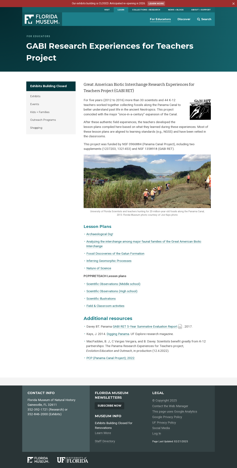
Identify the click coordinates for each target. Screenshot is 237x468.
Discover (184, 19)
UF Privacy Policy (164, 422)
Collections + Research (146, 10)
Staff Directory (105, 441)
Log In (156, 433)
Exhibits (35, 96)
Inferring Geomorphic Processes (109, 261)
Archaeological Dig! (99, 234)
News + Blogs (176, 10)
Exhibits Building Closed (48, 86)
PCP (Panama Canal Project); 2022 (110, 358)
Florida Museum (42, 19)
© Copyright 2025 (164, 400)
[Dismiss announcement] (233, 4)
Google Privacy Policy (167, 417)
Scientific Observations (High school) (111, 291)
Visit (107, 10)
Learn (121, 10)
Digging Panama (118, 334)
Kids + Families (40, 112)
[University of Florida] (76, 460)
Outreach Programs (43, 119)
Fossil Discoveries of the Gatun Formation (115, 253)
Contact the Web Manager (170, 406)
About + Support (201, 10)
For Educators (160, 19)
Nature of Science (98, 268)
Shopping (36, 127)
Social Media (161, 428)
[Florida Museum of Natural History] (42, 460)
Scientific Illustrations (101, 299)
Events (34, 104)
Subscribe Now (109, 405)
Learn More (156, 3)
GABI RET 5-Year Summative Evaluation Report (145, 326)
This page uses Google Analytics (174, 411)
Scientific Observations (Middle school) (113, 284)
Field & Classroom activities (105, 306)
